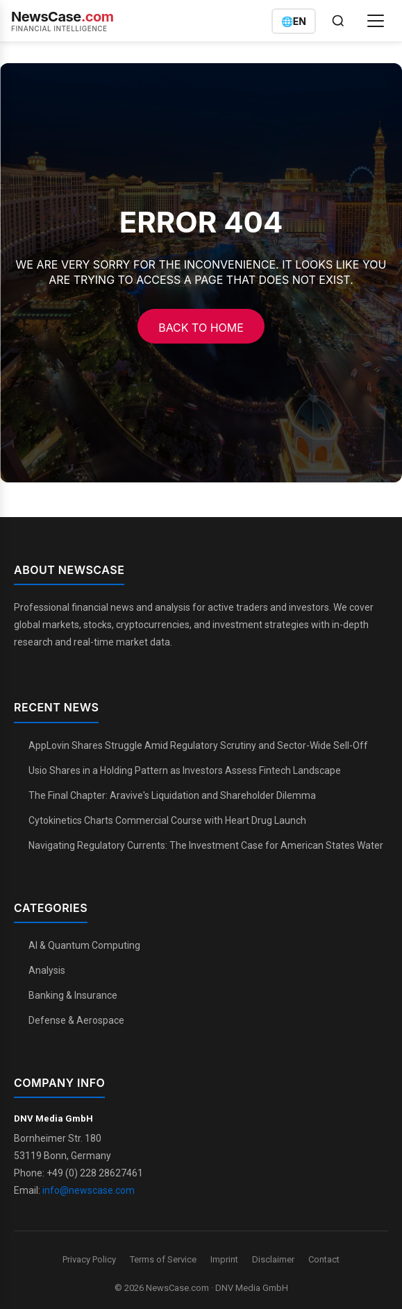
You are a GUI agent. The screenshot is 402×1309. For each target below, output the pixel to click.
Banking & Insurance (72, 995)
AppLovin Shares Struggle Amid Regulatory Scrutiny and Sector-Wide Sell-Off (198, 745)
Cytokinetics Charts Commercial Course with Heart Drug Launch (167, 820)
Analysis (46, 970)
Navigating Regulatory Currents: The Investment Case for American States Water (205, 845)
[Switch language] (293, 21)
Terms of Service (163, 1259)
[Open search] (338, 21)
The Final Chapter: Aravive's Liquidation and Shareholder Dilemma (172, 795)
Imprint (224, 1259)
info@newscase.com (88, 1190)
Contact (324, 1259)
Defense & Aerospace (76, 1020)
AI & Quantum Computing (84, 945)
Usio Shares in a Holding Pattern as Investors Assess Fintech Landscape (184, 770)
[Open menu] (375, 21)
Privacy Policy (89, 1259)
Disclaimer (273, 1259)
